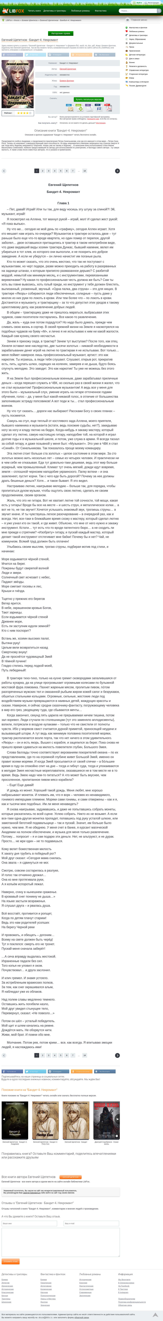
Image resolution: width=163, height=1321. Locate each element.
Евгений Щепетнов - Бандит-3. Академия (15, 1143)
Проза (131, 47)
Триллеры (6, 1298)
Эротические (84, 1295)
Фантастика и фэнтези (138, 28)
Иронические (7, 1286)
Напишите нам (93, 119)
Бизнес (132, 62)
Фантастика (100, 11)
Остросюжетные (86, 1289)
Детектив (5, 1282)
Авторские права (60, 33)
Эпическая (45, 1305)
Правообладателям (126, 1298)
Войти (139, 3)
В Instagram (59, 55)
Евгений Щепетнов (68, 69)
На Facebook (12, 55)
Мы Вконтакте (107, 55)
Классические (8, 1292)
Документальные (136, 43)
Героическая (45, 1282)
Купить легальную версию (89, 100)
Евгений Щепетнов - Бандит (76, 1142)
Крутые (5, 1295)
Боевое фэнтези (67, 81)
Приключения (134, 51)
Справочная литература (138, 70)
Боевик (5, 1279)
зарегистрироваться (31, 1193)
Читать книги (34, 11)
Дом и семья (134, 59)
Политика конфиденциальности (132, 1302)
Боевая (43, 1279)
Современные (85, 1292)
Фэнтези (44, 1302)
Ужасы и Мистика (48, 1298)
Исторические (8, 1289)
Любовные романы (80, 11)
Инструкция (100, 123)
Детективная (45, 1286)
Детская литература (137, 55)
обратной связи (81, 1317)
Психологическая (47, 1295)
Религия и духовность (138, 66)
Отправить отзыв (10, 1262)
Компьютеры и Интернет (139, 82)
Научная (44, 1292)
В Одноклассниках (85, 55)
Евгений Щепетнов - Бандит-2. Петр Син (45, 1143)
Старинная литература (138, 74)
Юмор (131, 78)
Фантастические (86, 1286)
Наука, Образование (137, 39)
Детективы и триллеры (54, 11)
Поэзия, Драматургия (137, 86)
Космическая (46, 1289)
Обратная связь (125, 1305)
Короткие (83, 1282)
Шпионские (6, 1302)
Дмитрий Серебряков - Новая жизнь (106, 1143)
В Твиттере (35, 55)
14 (85, 171)
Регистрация (153, 3)
